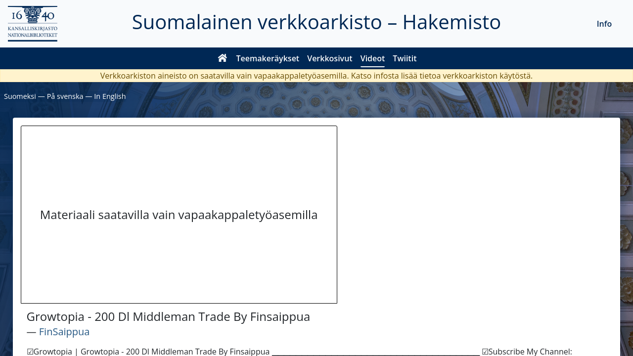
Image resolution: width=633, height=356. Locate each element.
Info (604, 23)
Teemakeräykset (268, 58)
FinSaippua (64, 331)
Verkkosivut (329, 58)
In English (110, 96)
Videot (373, 58)
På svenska (65, 96)
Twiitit (404, 58)
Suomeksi (20, 96)
